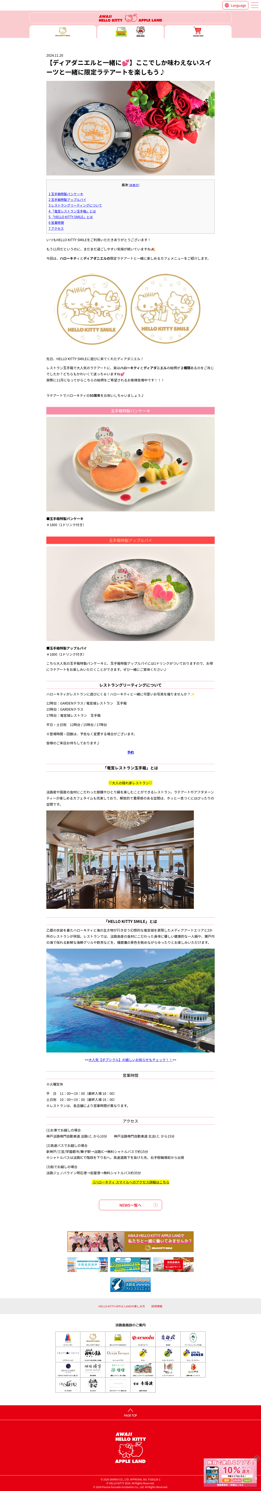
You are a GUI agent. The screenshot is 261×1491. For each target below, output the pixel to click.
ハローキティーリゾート (130, 18)
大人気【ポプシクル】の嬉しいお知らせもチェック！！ (130, 1059)
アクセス (56, 228)
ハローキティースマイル (62, 31)
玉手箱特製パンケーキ (66, 193)
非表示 (134, 185)
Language (238, 5)
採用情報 (156, 1306)
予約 (130, 752)
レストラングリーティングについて (75, 205)
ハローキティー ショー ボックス (130, 31)
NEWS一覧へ (131, 1205)
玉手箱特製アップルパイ (67, 199)
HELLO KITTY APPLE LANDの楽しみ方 (122, 1306)
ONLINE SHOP (198, 31)
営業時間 (56, 222)
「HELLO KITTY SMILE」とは (71, 216)
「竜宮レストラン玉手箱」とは (72, 211)
